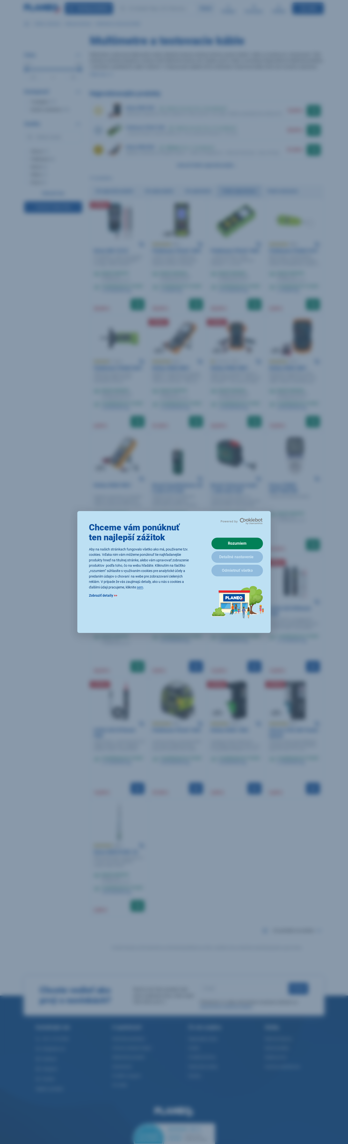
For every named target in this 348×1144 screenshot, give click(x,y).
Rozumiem (237, 543)
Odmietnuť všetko (237, 570)
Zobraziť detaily (103, 595)
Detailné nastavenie (236, 557)
